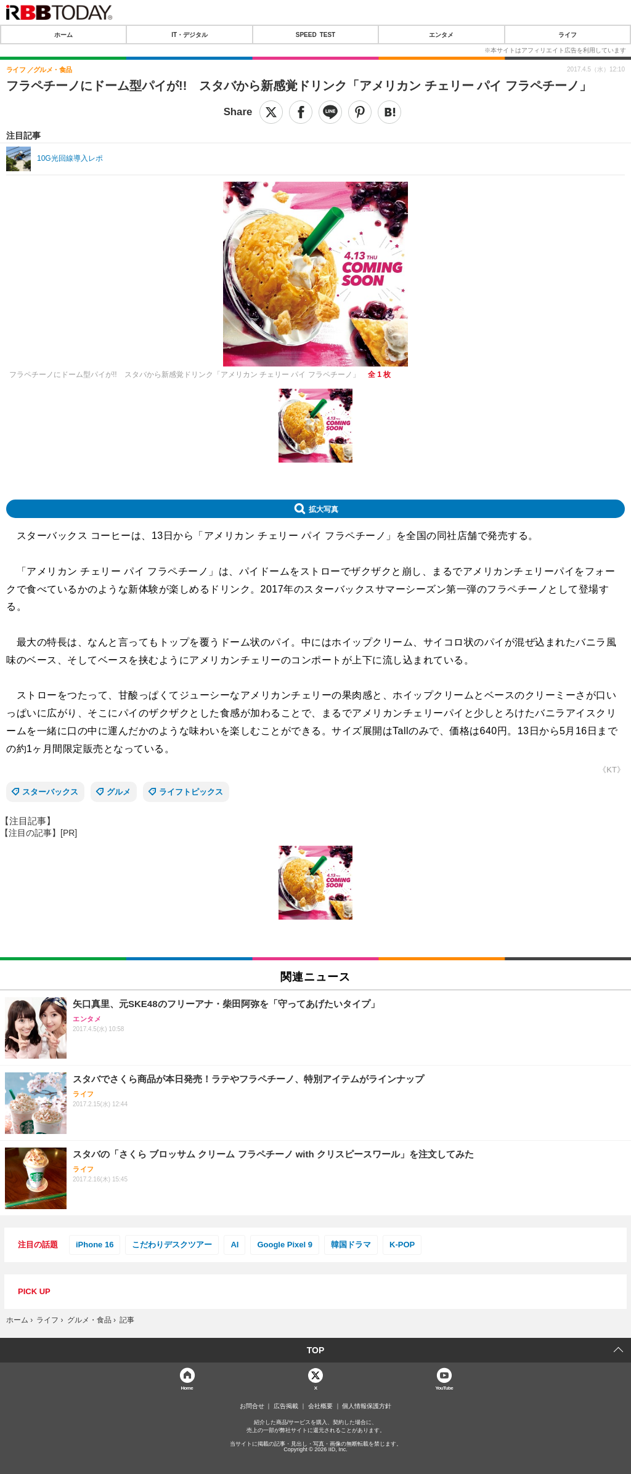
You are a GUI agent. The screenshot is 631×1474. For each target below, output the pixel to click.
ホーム (63, 34)
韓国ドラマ (351, 1244)
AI (234, 1244)
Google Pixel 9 (284, 1244)
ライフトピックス (191, 791)
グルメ (119, 791)
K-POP (402, 1244)
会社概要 (320, 1406)
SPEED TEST (315, 34)
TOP (316, 1350)
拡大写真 (323, 508)
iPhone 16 (94, 1244)
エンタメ (441, 34)
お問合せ (252, 1406)
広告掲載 (286, 1406)
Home (187, 1387)
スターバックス (50, 791)
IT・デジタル (189, 34)
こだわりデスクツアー (172, 1244)
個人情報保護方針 (366, 1406)
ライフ (567, 34)
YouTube (444, 1387)
